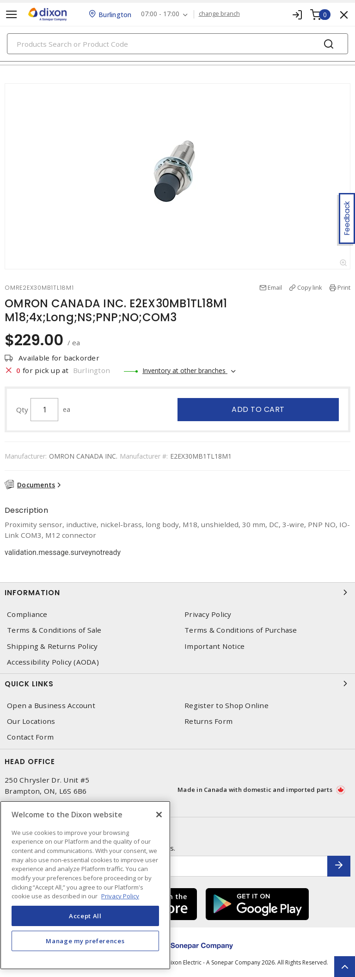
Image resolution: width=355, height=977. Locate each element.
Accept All (85, 916)
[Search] (177, 43)
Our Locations (31, 721)
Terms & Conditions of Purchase (240, 630)
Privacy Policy (208, 614)
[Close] (159, 814)
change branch (219, 14)
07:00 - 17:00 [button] (160, 14)
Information (177, 592)
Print (343, 287)
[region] (85, 885)
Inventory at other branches (184, 370)
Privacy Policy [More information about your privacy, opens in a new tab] (120, 896)
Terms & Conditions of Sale (54, 630)
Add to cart (258, 409)
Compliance (27, 614)
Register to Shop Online (226, 705)
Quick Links (177, 683)
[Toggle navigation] (11, 15)
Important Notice (214, 646)
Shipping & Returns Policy (52, 646)
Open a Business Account (51, 705)
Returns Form (208, 721)
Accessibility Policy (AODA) (53, 662)
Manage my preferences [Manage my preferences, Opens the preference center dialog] (85, 941)
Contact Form (30, 737)
